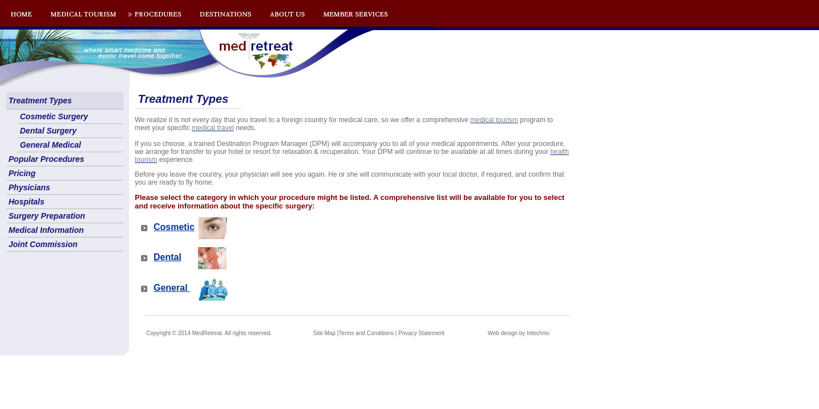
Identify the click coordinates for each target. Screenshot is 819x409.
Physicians (29, 187)
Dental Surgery (48, 130)
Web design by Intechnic (518, 333)
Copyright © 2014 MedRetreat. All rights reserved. (209, 333)
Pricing (22, 173)
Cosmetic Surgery (54, 116)
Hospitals (26, 201)
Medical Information (46, 230)
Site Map (324, 333)
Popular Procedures (46, 159)
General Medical (50, 144)
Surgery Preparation (47, 215)
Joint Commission (43, 244)
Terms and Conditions (366, 333)
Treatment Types (40, 100)
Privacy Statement (421, 333)
